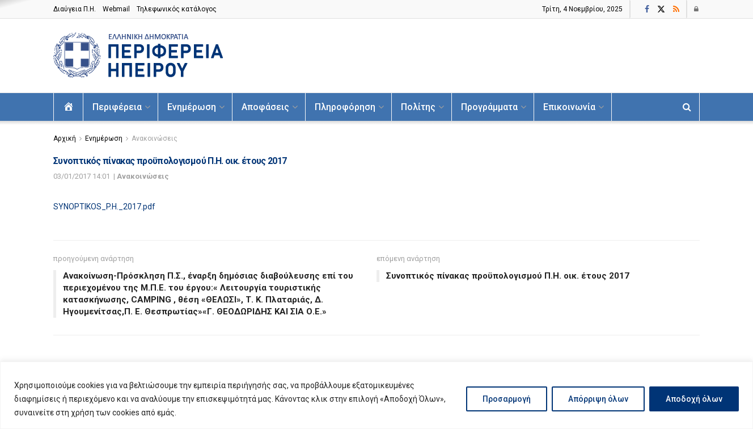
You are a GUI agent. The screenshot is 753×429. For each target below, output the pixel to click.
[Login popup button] (697, 9)
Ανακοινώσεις (154, 138)
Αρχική (64, 138)
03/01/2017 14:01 (81, 176)
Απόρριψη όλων (598, 398)
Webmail (116, 9)
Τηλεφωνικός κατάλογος (177, 9)
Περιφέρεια (117, 107)
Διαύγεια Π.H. (74, 9)
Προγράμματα (489, 107)
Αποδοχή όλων (694, 398)
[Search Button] (687, 107)
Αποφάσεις (265, 107)
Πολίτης (418, 107)
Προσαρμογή (507, 398)
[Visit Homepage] (138, 55)
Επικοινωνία (569, 107)
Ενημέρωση (191, 107)
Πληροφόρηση (345, 107)
